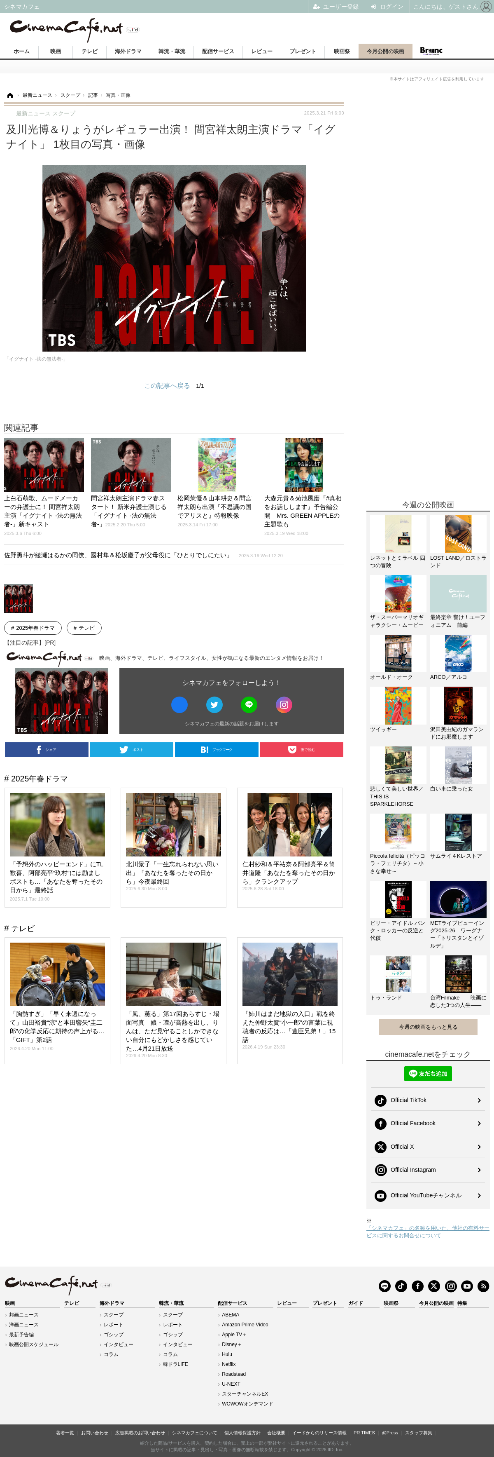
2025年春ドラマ (35, 628)
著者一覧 (65, 1432)
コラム (111, 1354)
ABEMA (230, 1315)
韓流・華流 (171, 51)
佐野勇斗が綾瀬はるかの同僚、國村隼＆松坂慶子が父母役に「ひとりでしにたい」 (143, 554)
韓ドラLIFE (175, 1364)
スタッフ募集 (418, 1432)
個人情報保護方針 (242, 1432)
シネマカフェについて (194, 1432)
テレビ (90, 51)
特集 (462, 1303)
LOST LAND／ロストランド (458, 561)
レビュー (262, 51)
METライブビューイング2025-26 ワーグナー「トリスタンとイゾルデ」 (457, 934)
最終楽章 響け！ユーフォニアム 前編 (457, 621)
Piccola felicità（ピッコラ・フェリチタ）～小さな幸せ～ (397, 863)
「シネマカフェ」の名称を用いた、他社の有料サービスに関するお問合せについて (427, 1232)
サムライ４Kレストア (456, 856)
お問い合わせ (94, 1432)
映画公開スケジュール (33, 1344)
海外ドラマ (128, 51)
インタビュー (118, 1344)
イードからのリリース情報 (319, 1432)
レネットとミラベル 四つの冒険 (397, 561)
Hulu (227, 1354)
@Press (390, 1432)
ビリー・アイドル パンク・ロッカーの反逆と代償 (397, 930)
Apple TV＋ (234, 1334)
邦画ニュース (24, 1315)
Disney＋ (232, 1344)
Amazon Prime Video (245, 1325)
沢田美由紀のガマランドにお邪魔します (457, 733)
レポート (114, 1325)
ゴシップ (114, 1334)
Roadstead (234, 1374)
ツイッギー (383, 729)
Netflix (228, 1364)
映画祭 (342, 51)
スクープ (114, 1315)
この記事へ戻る (174, 386)
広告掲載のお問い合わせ (140, 1432)
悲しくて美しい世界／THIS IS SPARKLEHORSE (397, 796)
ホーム (22, 51)
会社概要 (276, 1432)
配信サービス (218, 51)
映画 (55, 51)
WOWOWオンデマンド (247, 1404)
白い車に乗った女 (451, 789)
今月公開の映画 (385, 51)
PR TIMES (364, 1432)
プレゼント (302, 51)
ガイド (355, 1303)
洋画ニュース (24, 1325)
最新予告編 (21, 1334)
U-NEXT (231, 1384)
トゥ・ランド (386, 998)
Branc (431, 51)
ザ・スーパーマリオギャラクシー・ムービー (397, 621)
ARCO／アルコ (448, 677)
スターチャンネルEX (245, 1394)
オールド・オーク (391, 677)
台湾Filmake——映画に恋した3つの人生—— (458, 1001)
